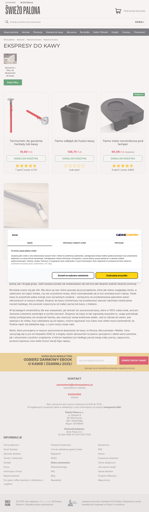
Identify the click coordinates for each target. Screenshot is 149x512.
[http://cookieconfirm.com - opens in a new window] (127, 234)
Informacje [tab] (119, 243)
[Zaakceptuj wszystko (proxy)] (117, 275)
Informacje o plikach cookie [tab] (74, 243)
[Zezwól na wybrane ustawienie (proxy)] (73, 275)
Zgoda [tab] (29, 243)
